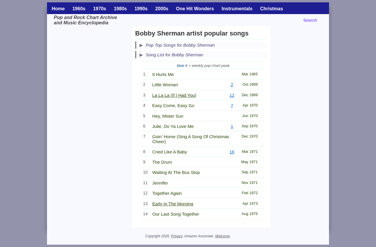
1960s (78, 8)
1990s (141, 8)
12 (231, 95)
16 (231, 151)
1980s (120, 8)
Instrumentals (236, 8)
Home (58, 8)
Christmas (271, 8)
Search (310, 20)
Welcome (222, 236)
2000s (161, 8)
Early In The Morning (172, 203)
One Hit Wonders (195, 8)
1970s (99, 8)
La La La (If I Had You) (174, 95)
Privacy (176, 236)
